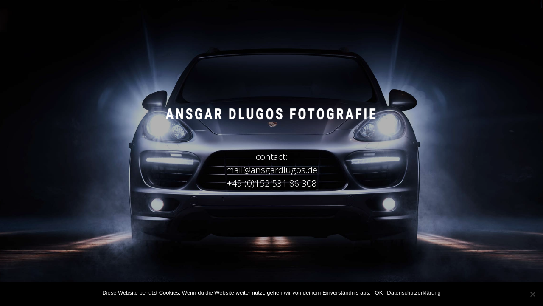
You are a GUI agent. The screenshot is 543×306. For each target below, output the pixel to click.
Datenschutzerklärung (413, 292)
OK (379, 292)
